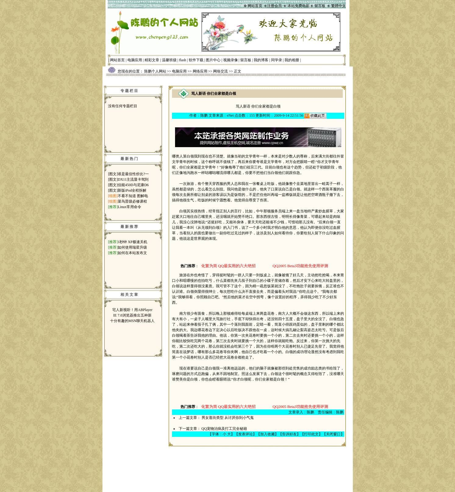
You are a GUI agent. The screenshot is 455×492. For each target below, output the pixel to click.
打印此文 (311, 434)
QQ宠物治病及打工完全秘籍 (224, 429)
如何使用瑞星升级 (132, 247)
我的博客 (261, 60)
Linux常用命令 (129, 207)
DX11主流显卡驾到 (133, 179)
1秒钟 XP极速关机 (132, 242)
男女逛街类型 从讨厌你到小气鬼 (228, 418)
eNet (230, 115)
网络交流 (220, 71)
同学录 (276, 60)
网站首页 (117, 60)
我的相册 (292, 60)
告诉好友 (289, 434)
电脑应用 (134, 60)
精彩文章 (152, 60)
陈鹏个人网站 (155, 71)
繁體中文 (338, 6)
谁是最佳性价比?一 (133, 174)
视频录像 (230, 60)
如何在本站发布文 (132, 253)
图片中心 (213, 60)
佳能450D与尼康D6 (133, 185)
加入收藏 (267, 434)
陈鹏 (204, 115)
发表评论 (245, 434)
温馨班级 (169, 60)
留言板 (245, 60)
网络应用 (200, 71)
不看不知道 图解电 (133, 196)
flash (182, 60)
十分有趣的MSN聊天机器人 (132, 321)
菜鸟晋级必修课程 (132, 201)
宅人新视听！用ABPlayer (132, 310)
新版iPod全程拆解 (132, 190)
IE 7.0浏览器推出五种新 (132, 315)
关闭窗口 (333, 434)
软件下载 (196, 60)
